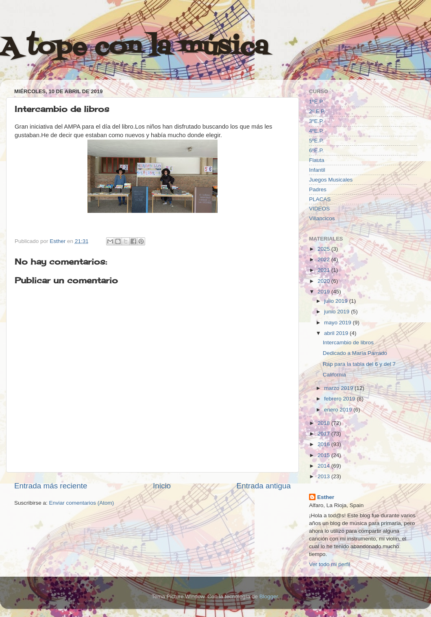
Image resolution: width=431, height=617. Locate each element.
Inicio (162, 485)
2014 (324, 466)
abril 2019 (337, 333)
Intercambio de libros (348, 342)
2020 (324, 281)
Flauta (316, 160)
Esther (325, 497)
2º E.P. (317, 111)
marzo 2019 (339, 388)
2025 (324, 249)
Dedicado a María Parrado (355, 353)
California (334, 375)
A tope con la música (134, 47)
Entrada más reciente (50, 485)
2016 (324, 444)
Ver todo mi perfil (329, 564)
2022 (324, 259)
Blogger (268, 596)
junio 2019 (337, 311)
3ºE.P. (316, 121)
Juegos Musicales (331, 180)
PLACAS (320, 199)
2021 (324, 270)
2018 (324, 423)
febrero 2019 (340, 399)
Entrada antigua (264, 485)
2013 (324, 476)
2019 (324, 292)
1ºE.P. (316, 101)
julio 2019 (336, 301)
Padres (318, 189)
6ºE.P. (316, 150)
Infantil (317, 170)
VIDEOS (319, 209)
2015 (324, 455)
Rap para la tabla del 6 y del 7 (359, 364)
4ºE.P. (316, 131)
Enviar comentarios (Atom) (81, 503)
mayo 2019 (338, 322)
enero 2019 (338, 410)
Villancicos (322, 218)
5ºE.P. (316, 141)
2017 (324, 434)
